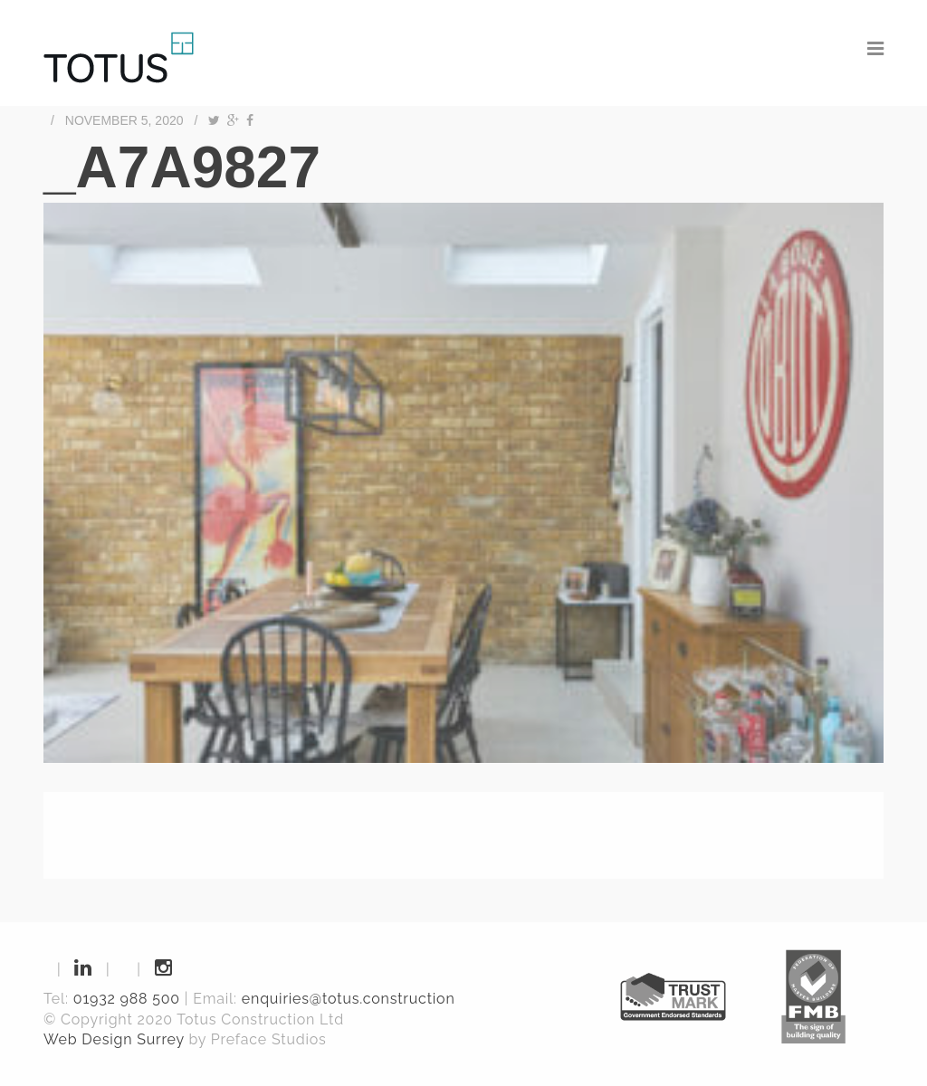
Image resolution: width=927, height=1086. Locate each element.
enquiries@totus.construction (348, 998)
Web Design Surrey (114, 1039)
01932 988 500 (126, 998)
